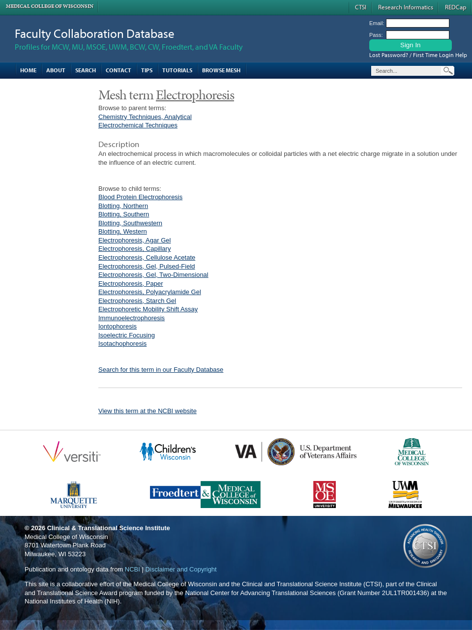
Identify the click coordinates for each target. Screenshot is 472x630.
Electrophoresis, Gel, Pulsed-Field (146, 266)
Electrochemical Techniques (137, 125)
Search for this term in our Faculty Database (160, 369)
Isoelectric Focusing (126, 335)
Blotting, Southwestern (130, 223)
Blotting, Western (122, 231)
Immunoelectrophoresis (131, 318)
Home (28, 70)
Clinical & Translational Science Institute (108, 528)
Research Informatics (405, 7)
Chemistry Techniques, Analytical (145, 116)
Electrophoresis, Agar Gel (134, 240)
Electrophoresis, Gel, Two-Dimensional (153, 274)
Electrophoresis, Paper (130, 283)
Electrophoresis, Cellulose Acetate (146, 257)
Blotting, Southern (123, 214)
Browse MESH (221, 70)
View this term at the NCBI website (147, 411)
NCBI (132, 569)
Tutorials (177, 70)
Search (85, 70)
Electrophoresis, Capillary (134, 248)
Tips (146, 70)
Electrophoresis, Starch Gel (137, 300)
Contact (118, 70)
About (55, 70)
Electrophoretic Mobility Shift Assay (148, 309)
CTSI (360, 7)
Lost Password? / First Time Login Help (418, 55)
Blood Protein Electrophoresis (140, 197)
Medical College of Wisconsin (49, 6)
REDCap (455, 7)
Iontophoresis (117, 326)
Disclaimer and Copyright (180, 569)
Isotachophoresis (122, 343)
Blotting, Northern (123, 206)
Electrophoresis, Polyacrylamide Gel (149, 292)
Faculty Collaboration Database (95, 33)
